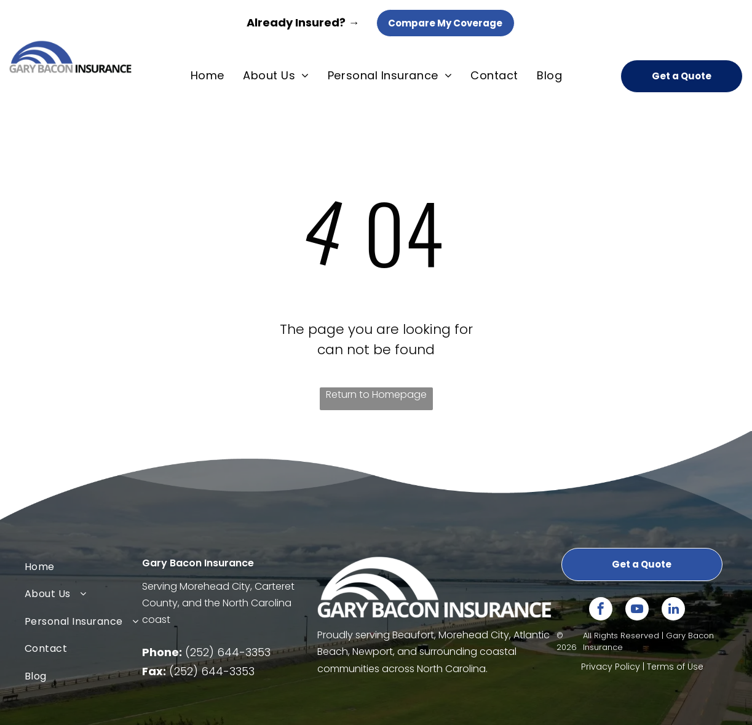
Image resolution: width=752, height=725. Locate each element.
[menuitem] (207, 75)
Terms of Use (675, 666)
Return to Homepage (376, 394)
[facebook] (600, 610)
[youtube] (637, 610)
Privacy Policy (610, 666)
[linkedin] (673, 610)
